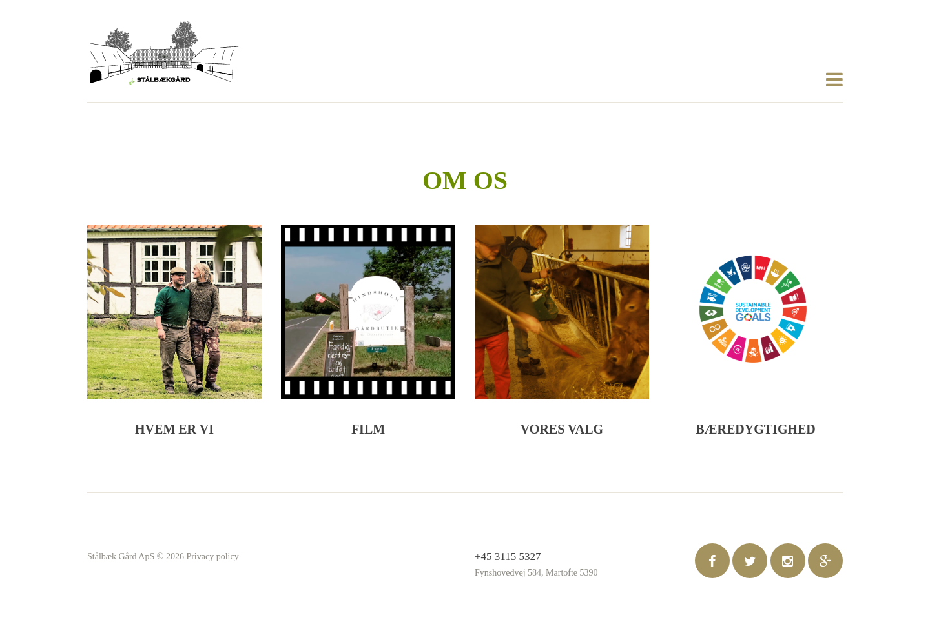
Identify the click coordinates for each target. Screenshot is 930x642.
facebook (712, 560)
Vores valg (562, 429)
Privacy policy (212, 556)
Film (368, 429)
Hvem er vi (174, 429)
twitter (749, 560)
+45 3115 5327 (508, 556)
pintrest (787, 560)
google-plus (825, 560)
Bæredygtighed (756, 429)
